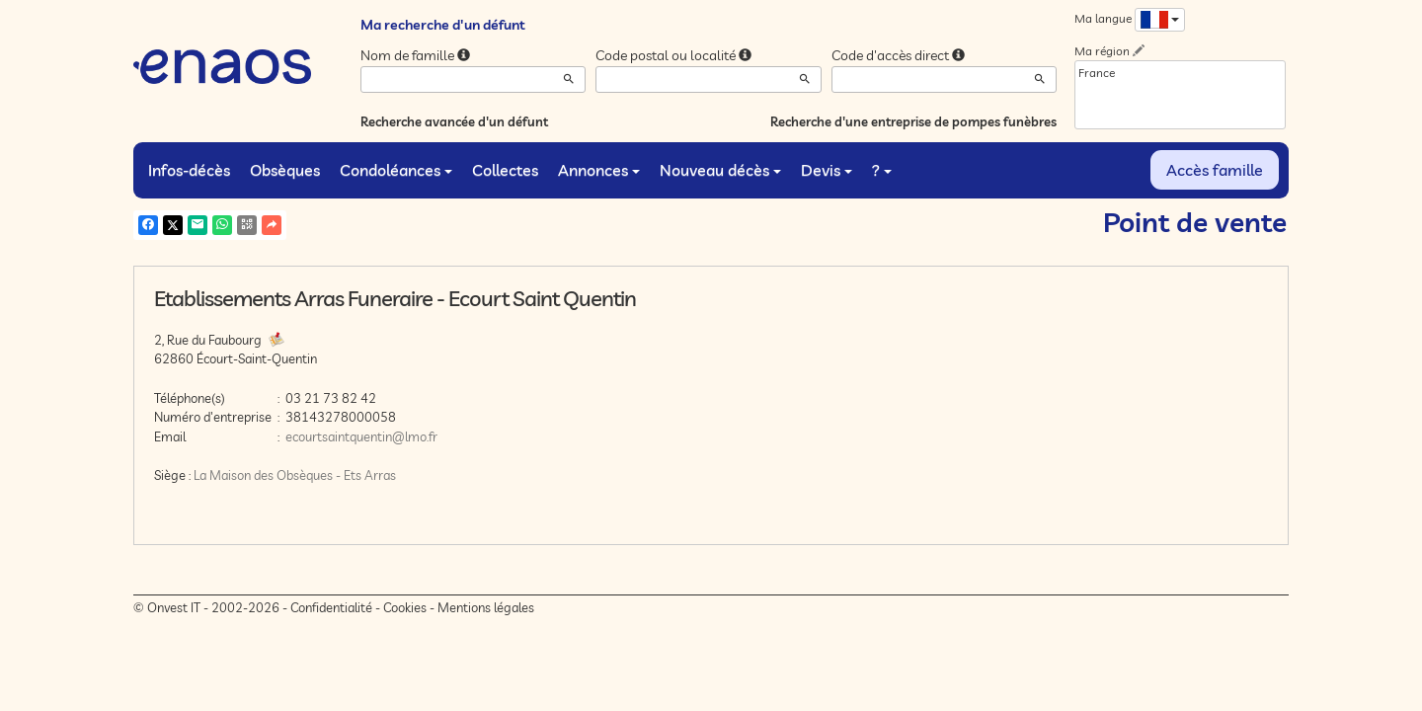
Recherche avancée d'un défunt (454, 121)
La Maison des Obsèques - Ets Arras (295, 475)
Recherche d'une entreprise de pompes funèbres (913, 121)
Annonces (599, 170)
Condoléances (396, 170)
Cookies (405, 607)
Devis (826, 170)
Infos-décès (189, 170)
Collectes (505, 170)
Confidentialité (331, 607)
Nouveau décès (720, 170)
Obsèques (285, 170)
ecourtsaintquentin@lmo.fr (361, 436)
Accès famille (1214, 170)
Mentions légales (485, 607)
